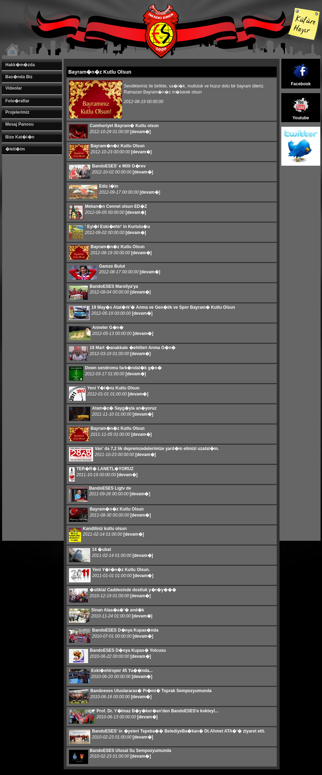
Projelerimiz (17, 112)
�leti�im (15, 149)
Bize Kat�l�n (19, 137)
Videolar (13, 88)
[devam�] (140, 131)
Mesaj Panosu (19, 124)
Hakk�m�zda (20, 64)
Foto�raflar (17, 100)
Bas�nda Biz (19, 76)
